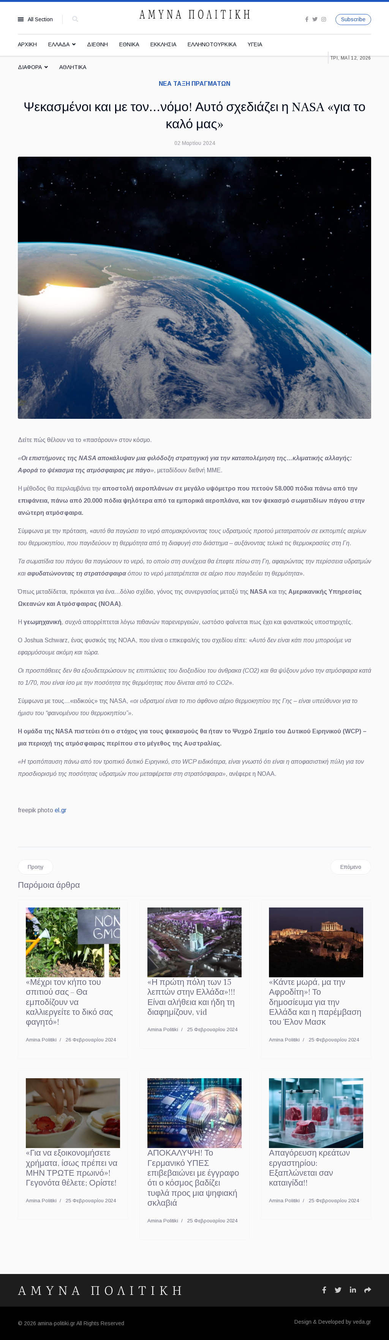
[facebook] (306, 19)
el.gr (60, 810)
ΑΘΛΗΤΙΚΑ (72, 67)
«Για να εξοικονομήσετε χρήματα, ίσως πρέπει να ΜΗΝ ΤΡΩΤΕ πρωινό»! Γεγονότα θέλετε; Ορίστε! (71, 1168)
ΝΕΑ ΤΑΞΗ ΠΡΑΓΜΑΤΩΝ (194, 83)
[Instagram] (323, 19)
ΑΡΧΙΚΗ (27, 44)
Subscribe (353, 19)
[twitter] (315, 19)
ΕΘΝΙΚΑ (129, 44)
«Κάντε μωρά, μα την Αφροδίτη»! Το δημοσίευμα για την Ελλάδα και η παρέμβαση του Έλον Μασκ (315, 1002)
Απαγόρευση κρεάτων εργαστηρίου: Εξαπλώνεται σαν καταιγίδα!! (309, 1168)
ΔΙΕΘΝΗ (97, 44)
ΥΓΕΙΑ (255, 44)
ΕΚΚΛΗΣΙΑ (163, 44)
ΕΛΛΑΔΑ (59, 44)
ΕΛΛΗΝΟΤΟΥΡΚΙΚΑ (212, 44)
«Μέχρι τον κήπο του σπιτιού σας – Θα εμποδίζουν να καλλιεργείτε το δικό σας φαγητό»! (69, 1002)
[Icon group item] (324, 1290)
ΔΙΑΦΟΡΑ (30, 67)
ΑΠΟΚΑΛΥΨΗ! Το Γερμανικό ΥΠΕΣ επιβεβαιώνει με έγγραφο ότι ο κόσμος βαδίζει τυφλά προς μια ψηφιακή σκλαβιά (193, 1178)
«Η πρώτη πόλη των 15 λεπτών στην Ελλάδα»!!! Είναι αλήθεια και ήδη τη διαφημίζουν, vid (191, 997)
